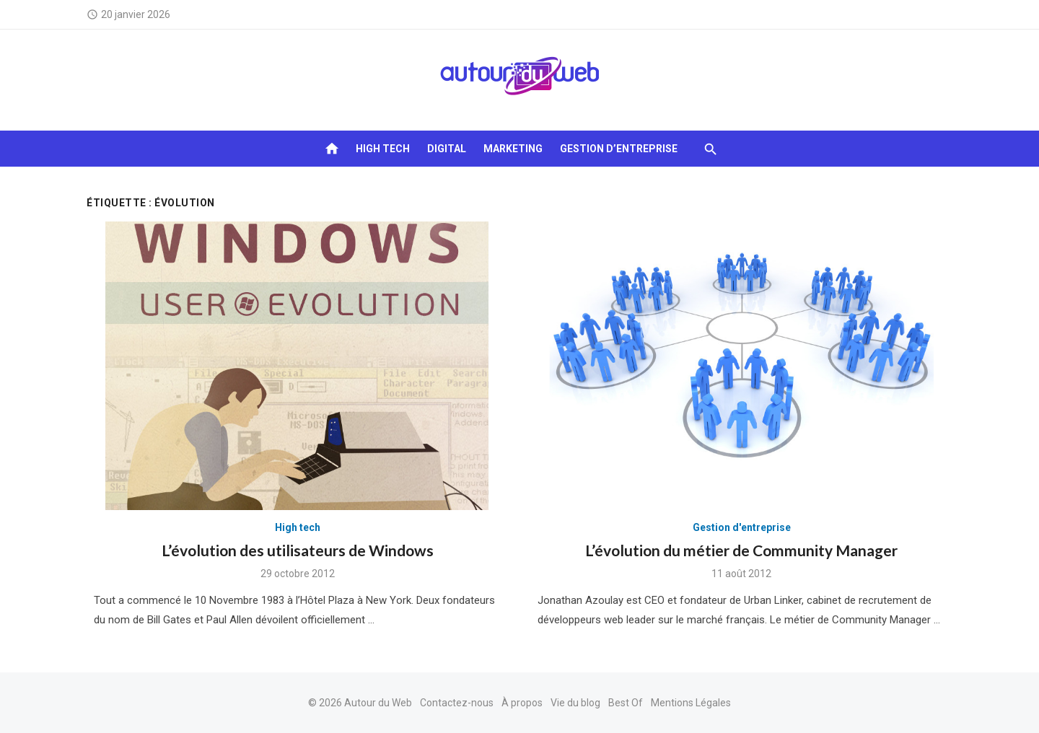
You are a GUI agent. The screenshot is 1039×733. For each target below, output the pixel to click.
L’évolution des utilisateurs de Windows (298, 550)
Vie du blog (575, 702)
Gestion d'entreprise (742, 527)
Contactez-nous (457, 702)
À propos (522, 702)
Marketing (513, 148)
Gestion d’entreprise (619, 148)
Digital (446, 148)
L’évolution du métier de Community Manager (741, 550)
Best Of (625, 702)
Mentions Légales (691, 702)
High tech (383, 148)
